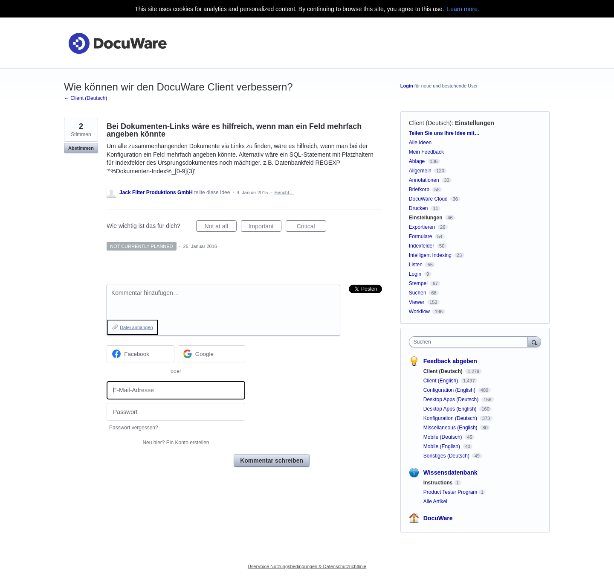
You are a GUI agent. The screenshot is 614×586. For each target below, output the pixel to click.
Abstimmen (81, 148)
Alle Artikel (435, 501)
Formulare (420, 236)
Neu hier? (175, 443)
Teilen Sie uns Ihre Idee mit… (444, 133)
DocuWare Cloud (428, 199)
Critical (311, 227)
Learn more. (463, 9)
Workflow (419, 312)
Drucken (418, 208)
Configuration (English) (450, 390)
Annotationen (424, 180)
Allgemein (420, 171)
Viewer (416, 302)
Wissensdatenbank (450, 472)
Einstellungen (474, 123)
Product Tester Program (450, 492)
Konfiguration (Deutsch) (450, 418)
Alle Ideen (420, 143)
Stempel (418, 283)
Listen (416, 265)
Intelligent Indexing (430, 255)
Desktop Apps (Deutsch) (451, 399)
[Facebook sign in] (140, 353)
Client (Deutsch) (430, 123)
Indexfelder (421, 246)
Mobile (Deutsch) (443, 437)
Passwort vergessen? (133, 428)
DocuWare (438, 518)
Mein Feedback (426, 152)
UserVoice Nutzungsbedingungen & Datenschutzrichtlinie (307, 566)
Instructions (438, 483)
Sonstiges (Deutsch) (447, 456)
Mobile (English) (442, 446)
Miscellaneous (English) (451, 428)
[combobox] (470, 342)
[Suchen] (534, 341)
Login (406, 85)
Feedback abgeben (450, 361)
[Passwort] (176, 412)
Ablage (417, 161)
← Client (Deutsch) (85, 98)
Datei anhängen (136, 327)
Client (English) (441, 381)
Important (265, 227)
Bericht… (284, 192)
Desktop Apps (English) (450, 409)
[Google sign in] (212, 353)
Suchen (417, 293)
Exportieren (422, 227)
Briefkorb (419, 189)
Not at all (221, 227)
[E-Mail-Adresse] (176, 390)
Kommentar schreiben (271, 460)
